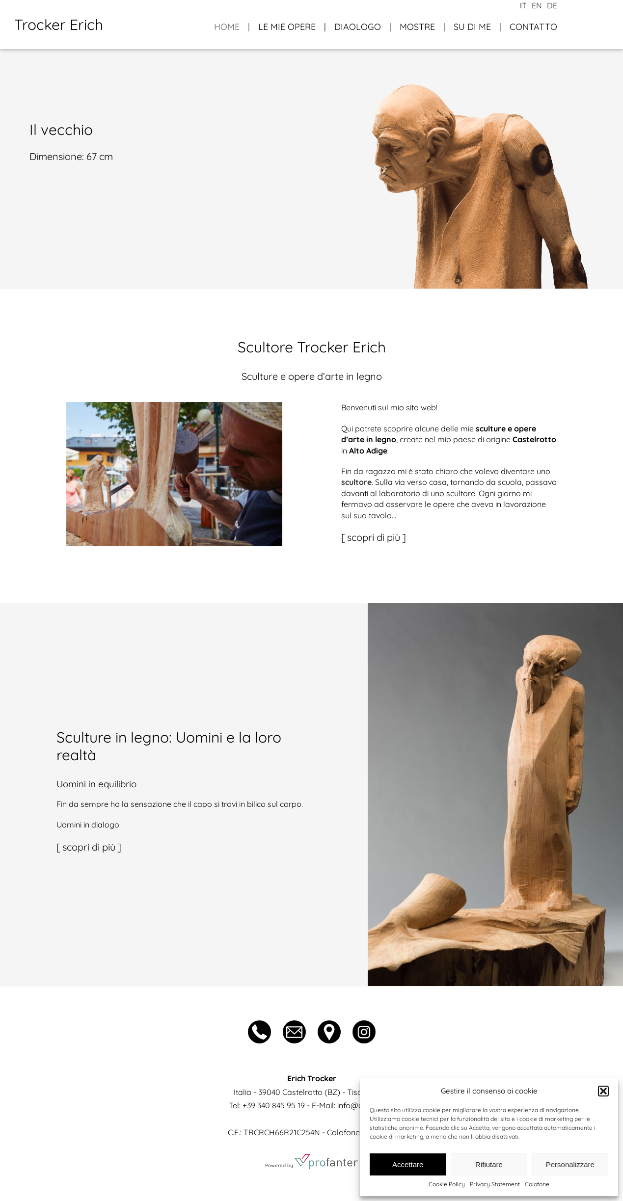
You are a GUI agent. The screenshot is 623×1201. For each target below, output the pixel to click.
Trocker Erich (58, 24)
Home (227, 26)
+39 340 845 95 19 (274, 1105)
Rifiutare (489, 1164)
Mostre (417, 26)
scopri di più (373, 537)
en (537, 5)
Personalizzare (570, 1164)
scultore (356, 482)
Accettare (407, 1164)
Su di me (472, 26)
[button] (603, 1091)
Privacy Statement (495, 1184)
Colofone (537, 1184)
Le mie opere (287, 26)
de (552, 5)
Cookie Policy (447, 1184)
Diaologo (357, 26)
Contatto (533, 26)
